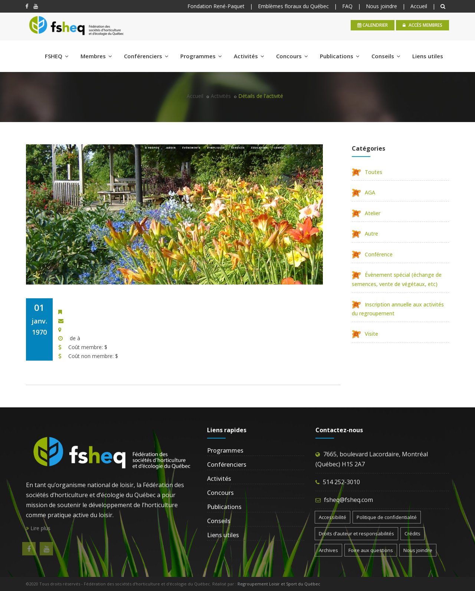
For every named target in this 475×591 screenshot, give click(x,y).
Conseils (385, 56)
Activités (249, 56)
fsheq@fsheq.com (348, 500)
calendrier (372, 25)
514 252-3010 (341, 482)
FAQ (347, 6)
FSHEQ (57, 56)
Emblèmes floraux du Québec (293, 6)
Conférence (372, 254)
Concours (292, 56)
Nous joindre (381, 6)
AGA (363, 192)
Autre (365, 233)
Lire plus (38, 528)
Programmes (201, 56)
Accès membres (422, 25)
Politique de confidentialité (387, 517)
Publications (340, 56)
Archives (328, 550)
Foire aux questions (370, 550)
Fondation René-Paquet (216, 6)
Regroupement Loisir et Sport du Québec (279, 584)
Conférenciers (146, 56)
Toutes (367, 171)
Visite (365, 333)
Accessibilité (332, 517)
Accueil (418, 6)
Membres (96, 56)
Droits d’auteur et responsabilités (356, 533)
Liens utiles (427, 56)
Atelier (366, 213)
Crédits (412, 533)
